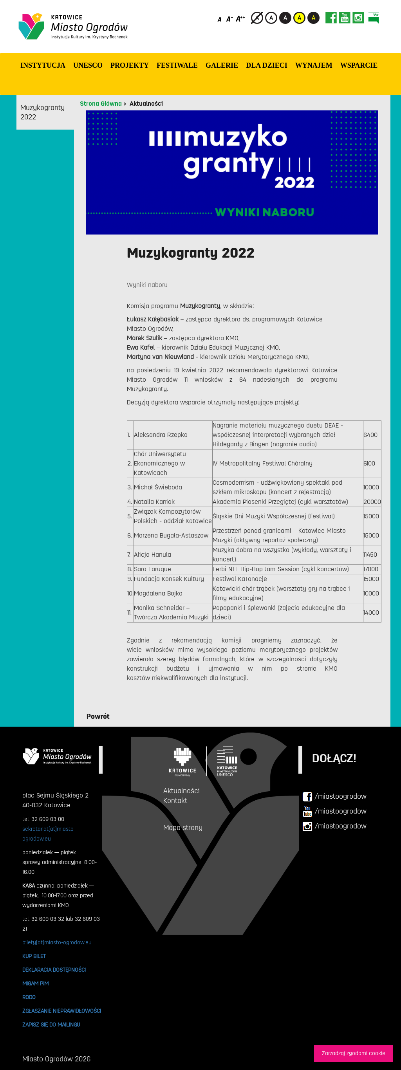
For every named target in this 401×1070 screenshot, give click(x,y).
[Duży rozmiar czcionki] (240, 19)
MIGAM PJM (35, 983)
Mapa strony (182, 827)
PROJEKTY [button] (129, 65)
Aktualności (146, 104)
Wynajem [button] (313, 65)
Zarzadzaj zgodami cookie (353, 1053)
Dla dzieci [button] (266, 65)
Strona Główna (101, 104)
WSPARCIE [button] (359, 65)
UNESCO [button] (88, 65)
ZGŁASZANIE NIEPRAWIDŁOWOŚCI (61, 1011)
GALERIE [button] (222, 65)
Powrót (98, 716)
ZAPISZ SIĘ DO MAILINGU (51, 1024)
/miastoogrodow (334, 796)
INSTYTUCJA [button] (42, 65)
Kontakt (175, 800)
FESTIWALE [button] (177, 65)
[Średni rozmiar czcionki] (230, 19)
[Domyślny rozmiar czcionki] (220, 19)
